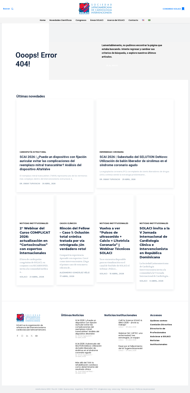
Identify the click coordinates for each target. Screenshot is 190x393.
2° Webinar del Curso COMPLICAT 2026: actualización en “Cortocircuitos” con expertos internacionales (35, 240)
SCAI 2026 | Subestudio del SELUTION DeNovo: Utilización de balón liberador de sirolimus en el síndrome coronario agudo (134, 161)
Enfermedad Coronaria (112, 152)
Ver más (26, 189)
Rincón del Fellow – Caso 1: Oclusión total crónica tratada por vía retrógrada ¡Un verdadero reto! (75, 238)
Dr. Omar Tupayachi (30, 183)
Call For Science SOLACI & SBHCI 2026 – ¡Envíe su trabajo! (130, 322)
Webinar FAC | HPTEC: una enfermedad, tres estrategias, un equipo (130, 335)
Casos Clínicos (68, 223)
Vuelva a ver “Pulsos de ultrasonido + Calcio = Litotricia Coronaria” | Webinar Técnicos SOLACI (115, 240)
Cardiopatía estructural (33, 152)
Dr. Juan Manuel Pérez (84, 371)
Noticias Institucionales (34, 223)
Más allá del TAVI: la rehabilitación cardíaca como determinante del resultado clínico (86, 366)
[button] (8, 8)
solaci (23, 277)
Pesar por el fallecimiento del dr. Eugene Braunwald (130, 347)
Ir (23, 282)
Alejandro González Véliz (75, 273)
